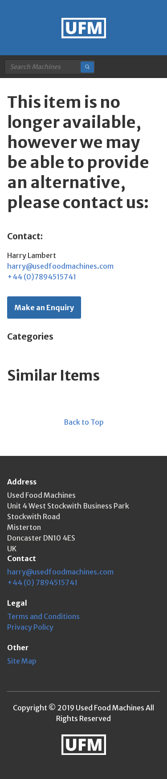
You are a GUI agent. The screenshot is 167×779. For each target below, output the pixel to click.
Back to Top (84, 422)
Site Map (22, 660)
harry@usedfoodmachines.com (60, 266)
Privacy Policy (30, 627)
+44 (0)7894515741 (41, 276)
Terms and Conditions (43, 616)
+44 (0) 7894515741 (42, 582)
